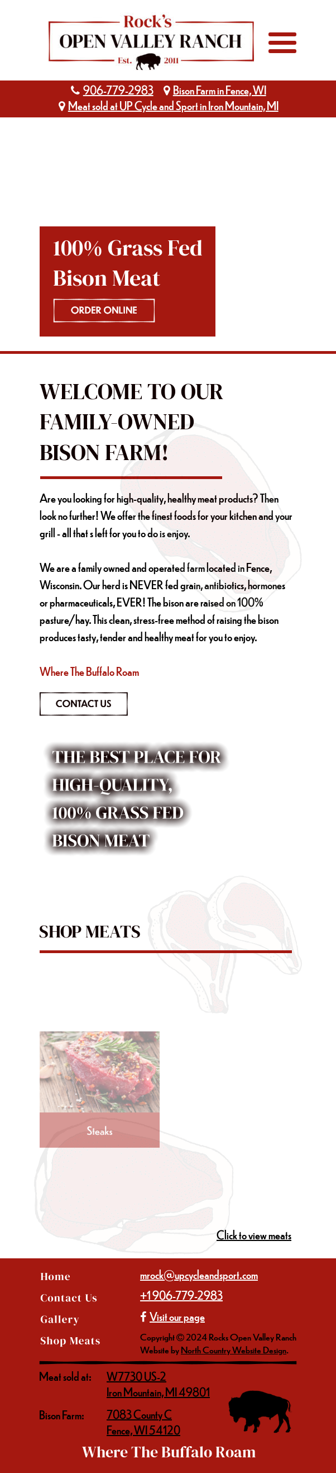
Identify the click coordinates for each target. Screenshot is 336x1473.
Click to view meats (254, 1235)
